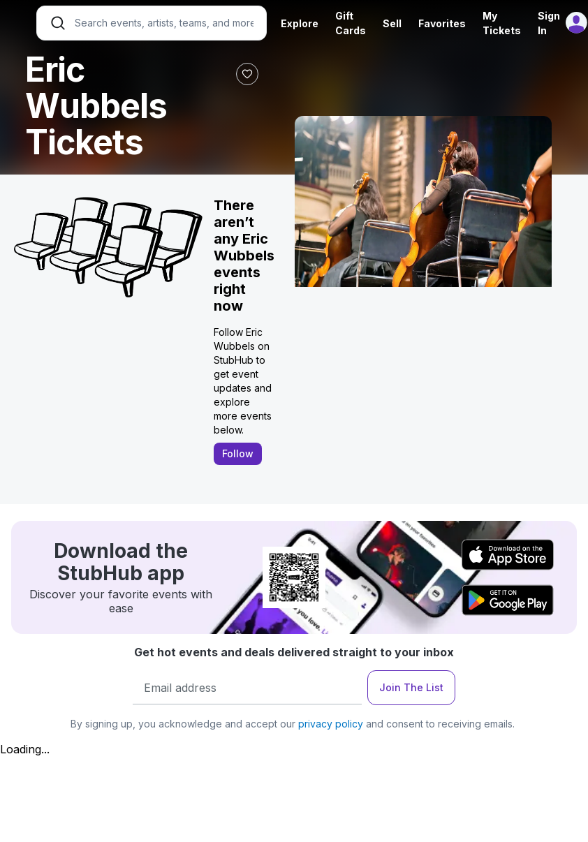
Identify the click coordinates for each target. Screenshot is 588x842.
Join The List (411, 687)
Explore (299, 23)
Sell (392, 23)
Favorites (442, 23)
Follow (237, 453)
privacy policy (330, 724)
